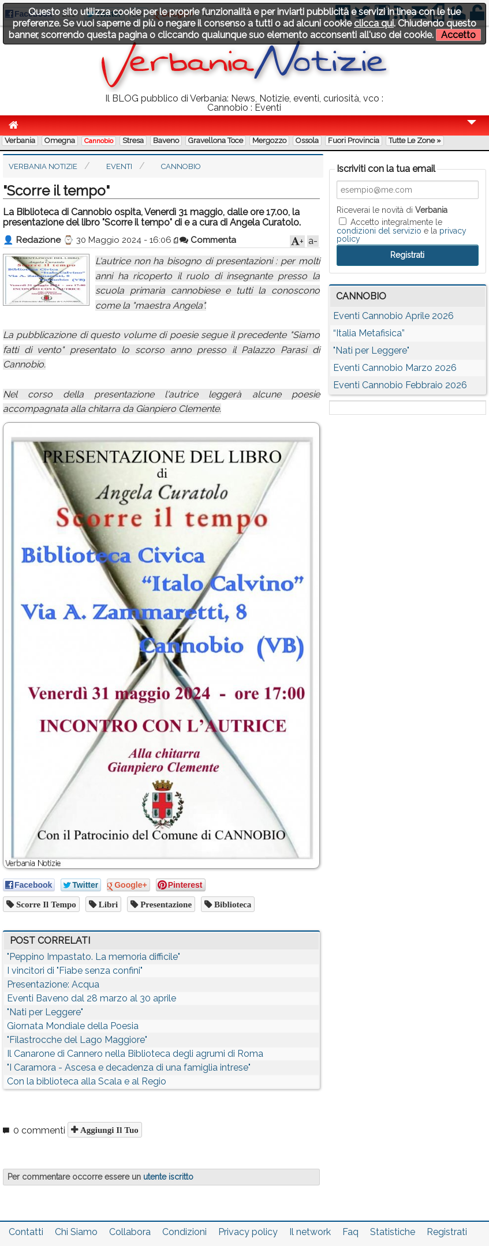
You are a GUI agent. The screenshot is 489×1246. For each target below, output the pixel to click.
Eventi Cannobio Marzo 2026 (395, 367)
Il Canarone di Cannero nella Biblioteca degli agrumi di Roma (135, 1053)
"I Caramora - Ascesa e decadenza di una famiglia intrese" (129, 1067)
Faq (350, 1231)
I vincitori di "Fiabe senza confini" (75, 970)
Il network (310, 1231)
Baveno (166, 140)
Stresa (133, 140)
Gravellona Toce (215, 140)
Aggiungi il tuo (108, 1129)
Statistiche (392, 1231)
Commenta (208, 240)
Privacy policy (248, 1231)
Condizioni (184, 1231)
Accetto (458, 34)
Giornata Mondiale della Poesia (73, 1025)
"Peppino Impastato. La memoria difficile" (93, 956)
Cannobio (98, 141)
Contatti (26, 1231)
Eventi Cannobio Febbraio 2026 (400, 385)
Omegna (59, 140)
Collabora (130, 1231)
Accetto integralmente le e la (401, 230)
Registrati (447, 1231)
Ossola (307, 140)
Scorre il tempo (45, 904)
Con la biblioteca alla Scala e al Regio (86, 1081)
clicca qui (374, 23)
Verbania (20, 140)
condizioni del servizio (379, 230)
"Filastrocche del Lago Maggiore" (77, 1039)
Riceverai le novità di (392, 210)
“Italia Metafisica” (369, 333)
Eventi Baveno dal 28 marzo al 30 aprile (91, 998)
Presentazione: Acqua (53, 984)
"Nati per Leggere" (45, 1012)
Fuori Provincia (353, 140)
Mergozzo (269, 140)
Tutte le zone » (415, 140)
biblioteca (231, 904)
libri (107, 904)
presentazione (165, 904)
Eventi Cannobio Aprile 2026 (393, 315)
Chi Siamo (76, 1231)
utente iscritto (168, 1176)
